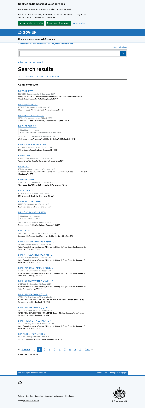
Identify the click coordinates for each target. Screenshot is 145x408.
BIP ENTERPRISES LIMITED (32, 144)
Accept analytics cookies (31, 23)
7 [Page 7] (64, 349)
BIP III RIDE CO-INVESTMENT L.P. (34, 320)
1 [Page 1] (34, 349)
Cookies (29, 396)
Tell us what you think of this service (32, 373)
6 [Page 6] (59, 349)
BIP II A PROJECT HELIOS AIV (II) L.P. (36, 254)
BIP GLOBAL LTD (26, 190)
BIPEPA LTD (24, 155)
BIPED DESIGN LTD (27, 104)
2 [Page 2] (39, 349)
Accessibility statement (54, 396)
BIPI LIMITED (24, 230)
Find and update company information (36, 39)
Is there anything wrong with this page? (112, 373)
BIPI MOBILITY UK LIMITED (31, 334)
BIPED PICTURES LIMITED (31, 115)
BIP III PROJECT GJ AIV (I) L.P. (32, 294)
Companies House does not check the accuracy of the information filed (45, 44)
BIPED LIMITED (26, 91)
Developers (69, 396)
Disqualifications (53, 76)
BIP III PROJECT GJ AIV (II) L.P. (33, 307)
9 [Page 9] (75, 349)
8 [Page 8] (70, 349)
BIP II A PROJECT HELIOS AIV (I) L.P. (36, 241)
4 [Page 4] (49, 349)
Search (123, 53)
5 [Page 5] (54, 349)
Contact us (39, 396)
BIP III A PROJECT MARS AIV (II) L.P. (35, 281)
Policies (21, 396)
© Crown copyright (119, 401)
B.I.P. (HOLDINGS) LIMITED (32, 212)
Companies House (31, 400)
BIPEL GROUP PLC (27, 126)
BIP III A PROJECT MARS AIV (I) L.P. (35, 268)
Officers (40, 76)
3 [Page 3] (44, 349)
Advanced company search (30, 62)
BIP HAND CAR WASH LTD (31, 201)
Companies (29, 76)
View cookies (79, 23)
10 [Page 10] (80, 349)
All (20, 76)
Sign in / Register (120, 47)
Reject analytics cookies (58, 23)
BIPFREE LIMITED (27, 179)
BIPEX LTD (23, 166)
